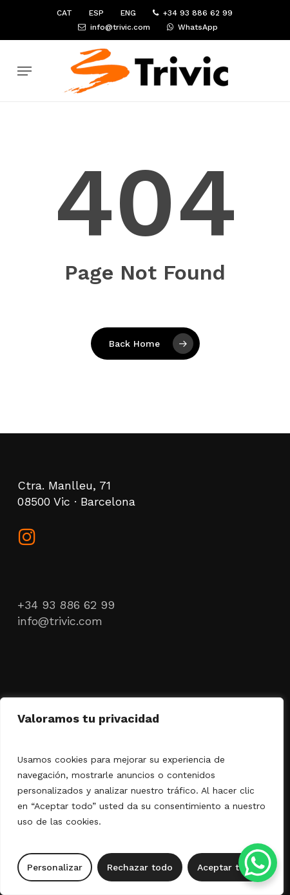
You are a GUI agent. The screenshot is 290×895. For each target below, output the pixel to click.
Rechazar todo (140, 867)
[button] (24, 71)
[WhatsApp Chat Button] (257, 862)
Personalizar (54, 867)
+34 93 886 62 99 (66, 605)
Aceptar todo (226, 867)
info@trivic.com (59, 621)
